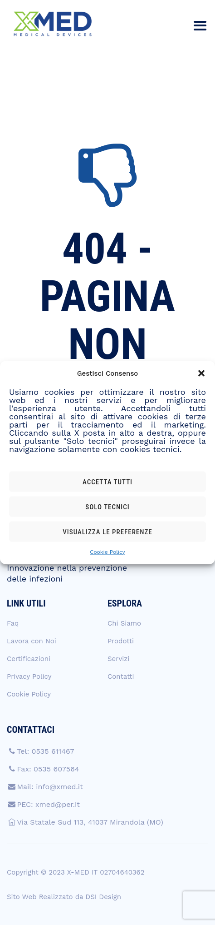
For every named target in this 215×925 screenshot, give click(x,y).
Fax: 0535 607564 (48, 769)
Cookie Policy (107, 552)
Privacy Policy (29, 676)
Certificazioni (28, 659)
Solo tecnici (107, 506)
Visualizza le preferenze (107, 531)
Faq (13, 623)
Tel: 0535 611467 (45, 751)
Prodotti (121, 641)
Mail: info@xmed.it (50, 786)
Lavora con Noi (31, 641)
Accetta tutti (107, 481)
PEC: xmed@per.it (48, 804)
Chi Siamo (124, 623)
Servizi (118, 659)
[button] (201, 373)
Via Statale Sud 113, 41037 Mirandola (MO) (90, 822)
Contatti (121, 676)
